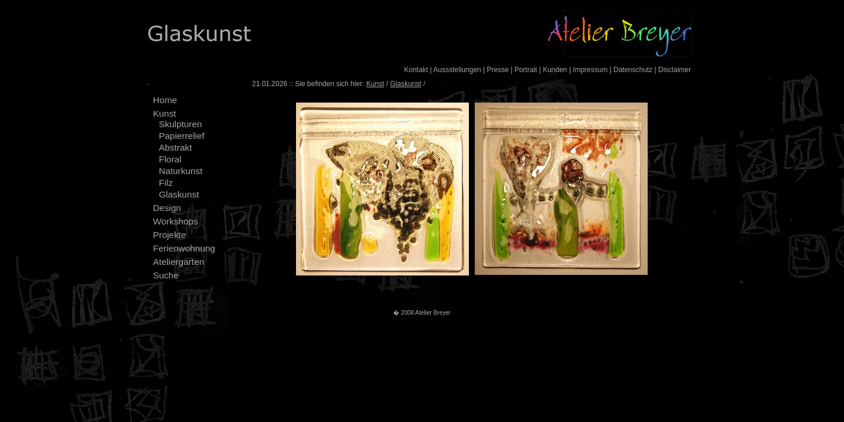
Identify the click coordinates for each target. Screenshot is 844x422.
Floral (170, 159)
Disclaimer (674, 70)
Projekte (169, 235)
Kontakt (416, 70)
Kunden (555, 70)
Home (165, 100)
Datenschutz (632, 70)
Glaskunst (179, 194)
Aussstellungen (457, 70)
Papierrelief (182, 136)
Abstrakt (175, 147)
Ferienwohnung (184, 248)
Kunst (164, 113)
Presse (498, 70)
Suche (166, 275)
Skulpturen (180, 124)
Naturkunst (180, 171)
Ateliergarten (178, 262)
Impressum (590, 70)
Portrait (526, 70)
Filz (166, 183)
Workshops (175, 221)
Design (167, 208)
